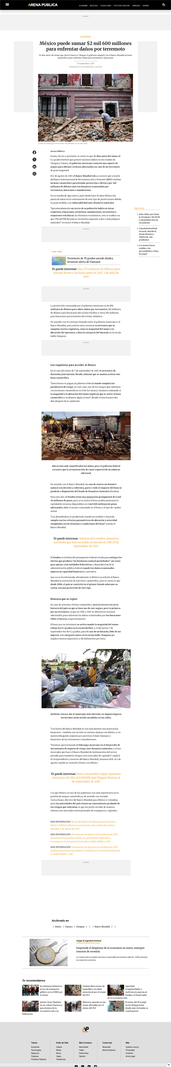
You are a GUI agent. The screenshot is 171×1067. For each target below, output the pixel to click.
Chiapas (80, 926)
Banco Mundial (102, 926)
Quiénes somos (132, 1047)
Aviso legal (130, 1056)
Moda (58, 1050)
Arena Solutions (109, 1050)
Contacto (129, 1053)
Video (81, 1050)
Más (128, 1043)
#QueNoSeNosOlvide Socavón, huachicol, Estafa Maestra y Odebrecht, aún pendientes (148, 234)
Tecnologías (105, 6)
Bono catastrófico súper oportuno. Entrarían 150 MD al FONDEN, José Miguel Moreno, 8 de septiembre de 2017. (86, 777)
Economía (83, 6)
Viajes (58, 1056)
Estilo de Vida (62, 1043)
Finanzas (136, 6)
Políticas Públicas (122, 6)
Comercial (107, 1043)
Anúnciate (106, 1047)
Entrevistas (83, 1053)
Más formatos (85, 1043)
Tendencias (61, 1059)
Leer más (57, 251)
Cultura (59, 1047)
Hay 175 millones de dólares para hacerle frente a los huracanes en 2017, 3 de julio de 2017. (86, 272)
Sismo (58, 926)
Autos (58, 1053)
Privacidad (130, 1050)
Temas (34, 1043)
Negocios (94, 6)
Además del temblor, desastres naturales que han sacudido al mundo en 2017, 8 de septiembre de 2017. (86, 542)
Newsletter (83, 1047)
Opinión (145, 6)
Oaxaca (68, 926)
